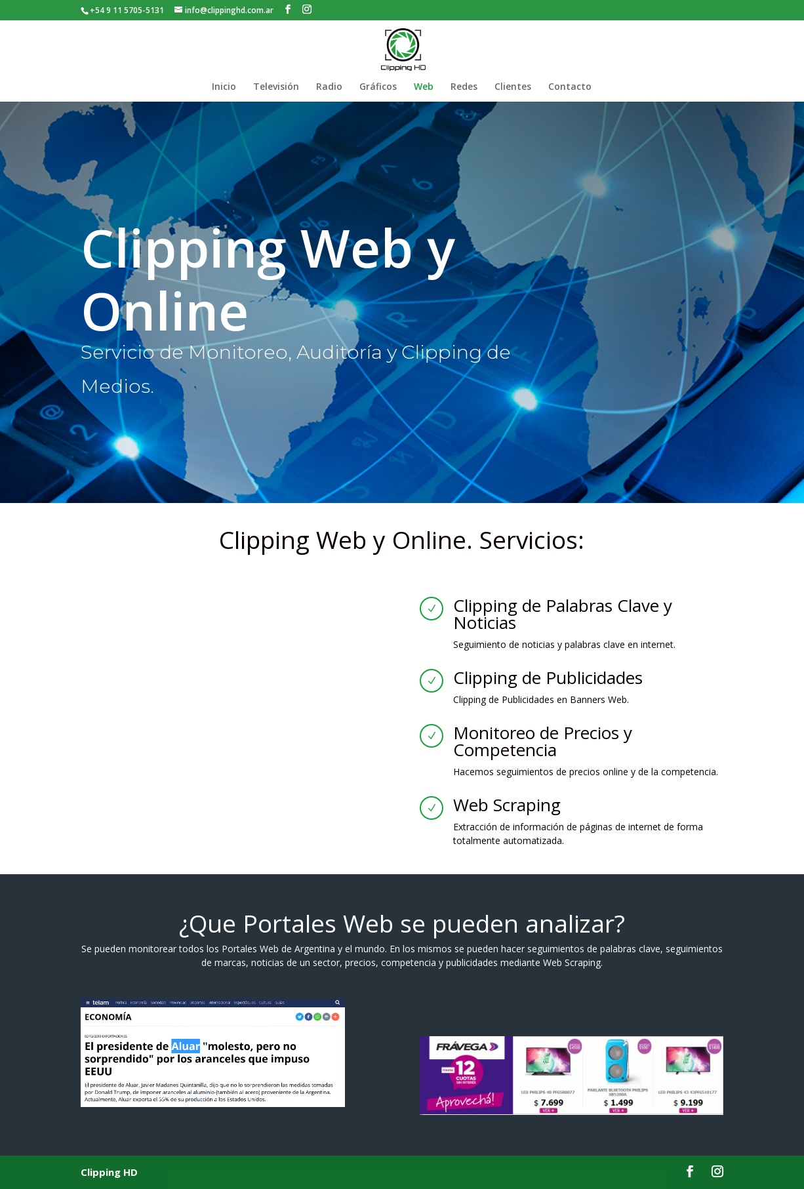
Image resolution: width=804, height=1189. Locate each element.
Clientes (512, 87)
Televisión (276, 87)
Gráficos (378, 87)
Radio (329, 87)
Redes (464, 87)
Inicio (224, 87)
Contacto (570, 87)
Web (423, 87)
